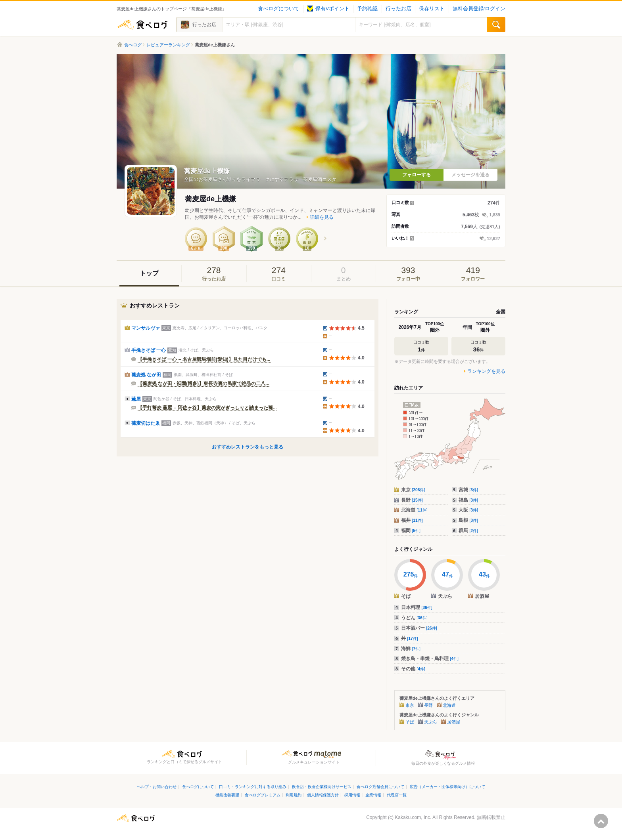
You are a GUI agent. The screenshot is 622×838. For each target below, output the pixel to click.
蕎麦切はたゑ (145, 423)
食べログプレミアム (262, 795)
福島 (468, 500)
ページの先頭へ (601, 821)
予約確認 (367, 8)
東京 (413, 489)
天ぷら (430, 722)
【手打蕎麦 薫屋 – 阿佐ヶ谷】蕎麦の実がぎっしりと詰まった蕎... (207, 407)
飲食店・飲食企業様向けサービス (321, 787)
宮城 (468, 489)
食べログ (142, 24)
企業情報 (373, 795)
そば (409, 722)
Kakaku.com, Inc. (413, 817)
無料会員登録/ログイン (479, 8)
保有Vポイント (328, 8)
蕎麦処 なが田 (146, 375)
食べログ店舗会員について (380, 787)
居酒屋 (453, 722)
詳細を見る (322, 217)
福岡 (410, 530)
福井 (412, 520)
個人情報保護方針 (323, 795)
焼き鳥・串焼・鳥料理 (430, 658)
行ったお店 (398, 8)
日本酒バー (419, 628)
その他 (413, 669)
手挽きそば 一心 (148, 350)
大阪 (468, 510)
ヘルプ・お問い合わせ (157, 787)
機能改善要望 (227, 795)
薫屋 (136, 399)
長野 (412, 500)
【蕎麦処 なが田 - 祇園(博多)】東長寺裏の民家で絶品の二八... (203, 383)
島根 (468, 520)
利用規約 (293, 795)
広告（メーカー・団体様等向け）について (447, 787)
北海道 (414, 510)
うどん (414, 617)
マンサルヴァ (145, 328)
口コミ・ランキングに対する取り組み (252, 787)
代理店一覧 (397, 795)
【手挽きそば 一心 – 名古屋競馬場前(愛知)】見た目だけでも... (204, 359)
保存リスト (432, 8)
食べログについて (278, 8)
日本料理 (416, 607)
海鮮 (410, 648)
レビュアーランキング (168, 44)
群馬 (468, 530)
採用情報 (352, 795)
